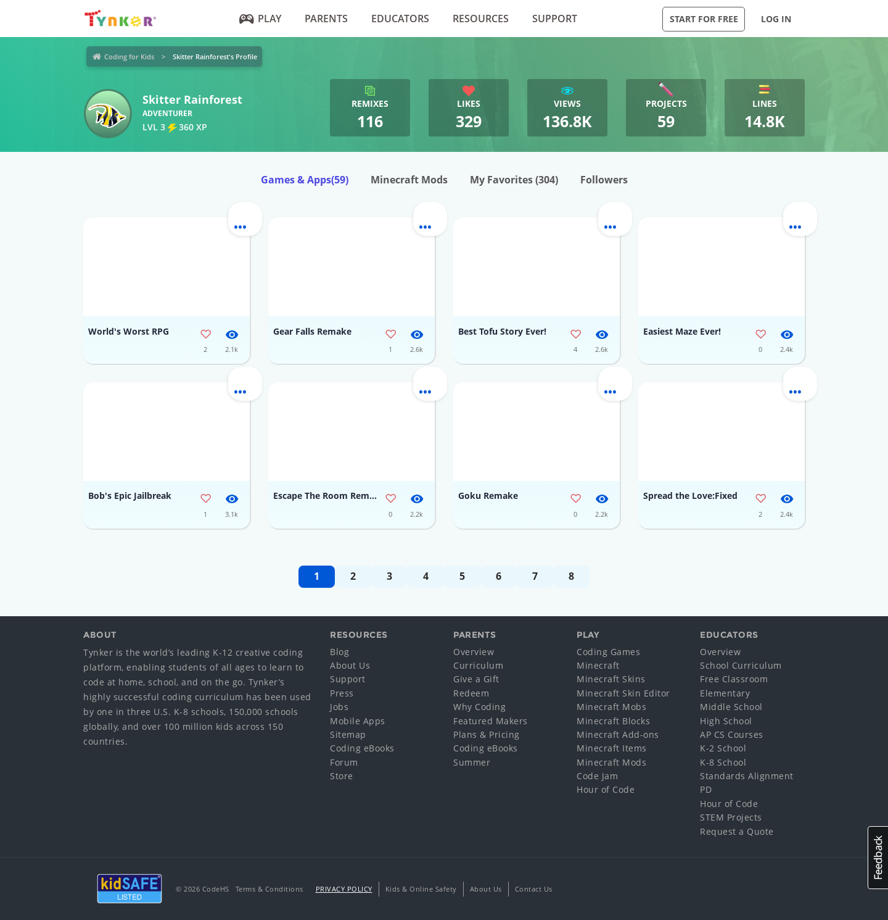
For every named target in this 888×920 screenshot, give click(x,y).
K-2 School (723, 748)
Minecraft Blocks (613, 721)
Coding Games (608, 652)
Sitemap (348, 734)
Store (341, 776)
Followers (604, 179)
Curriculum (478, 665)
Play (260, 18)
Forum (344, 762)
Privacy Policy (344, 888)
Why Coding (479, 707)
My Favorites (514, 179)
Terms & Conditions (269, 888)
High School (726, 721)
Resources (481, 18)
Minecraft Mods (409, 179)
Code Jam (597, 776)
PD (706, 789)
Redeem (471, 693)
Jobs (339, 707)
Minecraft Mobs (611, 707)
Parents (326, 18)
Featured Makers (490, 721)
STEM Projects (731, 817)
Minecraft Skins (611, 679)
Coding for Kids (129, 56)
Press (342, 693)
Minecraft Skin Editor (623, 693)
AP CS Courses (731, 734)
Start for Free (704, 19)
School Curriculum (741, 665)
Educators (400, 18)
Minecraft (598, 665)
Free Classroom (734, 679)
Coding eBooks (362, 748)
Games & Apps (304, 179)
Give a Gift (476, 679)
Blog (339, 652)
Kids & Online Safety (421, 888)
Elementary (725, 693)
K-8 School (723, 762)
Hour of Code (606, 789)
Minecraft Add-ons (618, 734)
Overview (473, 652)
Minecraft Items (612, 748)
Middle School (731, 707)
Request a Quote (737, 831)
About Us (350, 665)
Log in (776, 19)
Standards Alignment (747, 776)
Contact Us (534, 888)
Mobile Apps (357, 721)
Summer (471, 762)
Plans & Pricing (486, 734)
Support (554, 18)
